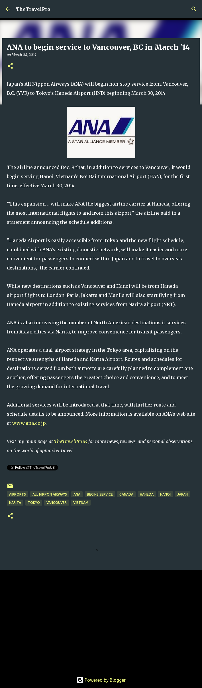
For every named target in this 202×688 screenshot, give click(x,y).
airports (17, 494)
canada (126, 494)
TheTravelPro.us (70, 441)
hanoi (165, 494)
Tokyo (34, 502)
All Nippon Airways (49, 494)
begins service (100, 494)
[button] (10, 66)
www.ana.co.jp (29, 423)
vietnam (80, 502)
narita (15, 502)
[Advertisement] (101, 619)
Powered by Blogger (101, 680)
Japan (182, 494)
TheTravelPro (33, 9)
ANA (77, 494)
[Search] (194, 9)
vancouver (56, 502)
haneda (147, 494)
